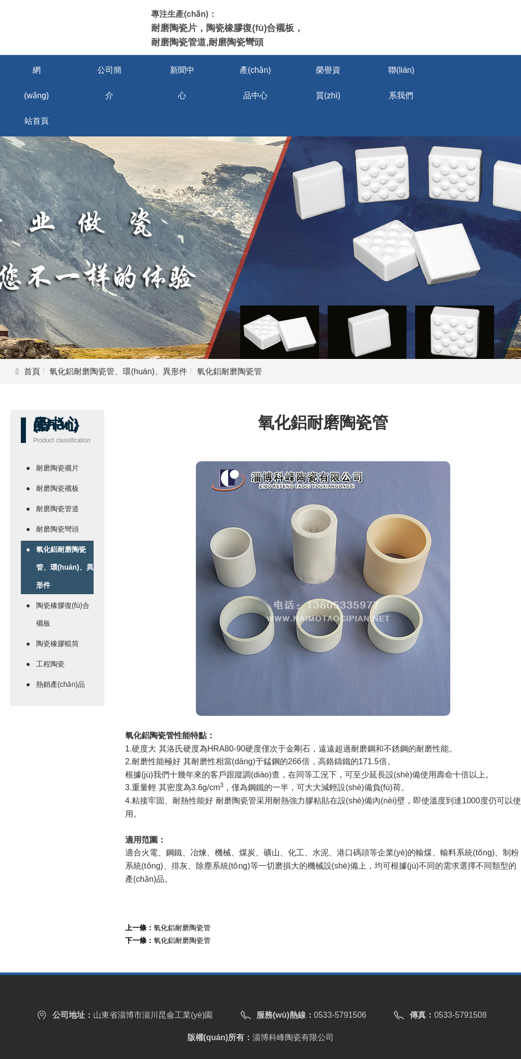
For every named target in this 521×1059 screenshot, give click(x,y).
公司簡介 (109, 83)
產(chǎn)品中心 (255, 83)
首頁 (32, 371)
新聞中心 (182, 83)
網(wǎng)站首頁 (36, 95)
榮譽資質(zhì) (328, 83)
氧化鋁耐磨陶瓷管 (182, 928)
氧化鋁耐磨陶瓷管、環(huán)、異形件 (118, 371)
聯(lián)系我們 (401, 83)
